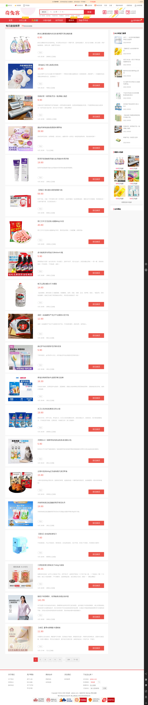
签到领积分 (136, 20)
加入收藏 (93, 685)
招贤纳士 (11, 682)
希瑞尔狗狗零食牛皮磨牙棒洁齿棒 (51, 377)
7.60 (40, 537)
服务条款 (11, 685)
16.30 (40, 381)
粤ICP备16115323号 (64, 696)
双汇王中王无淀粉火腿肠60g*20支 (51, 221)
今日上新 (23, 19)
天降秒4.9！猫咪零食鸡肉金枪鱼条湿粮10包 (54, 440)
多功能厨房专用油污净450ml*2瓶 (50, 252)
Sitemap (88, 693)
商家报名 (48, 679)
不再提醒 (93, 2)
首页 (10, 20)
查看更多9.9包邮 (127, 202)
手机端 (26, 5)
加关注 (9, 5)
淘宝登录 (98, 5)
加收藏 (19, 5)
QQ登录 (88, 5)
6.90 (40, 37)
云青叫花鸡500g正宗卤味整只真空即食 (52, 471)
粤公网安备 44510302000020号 (80, 696)
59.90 (40, 193)
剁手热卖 (59, 20)
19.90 (40, 162)
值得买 (73, 19)
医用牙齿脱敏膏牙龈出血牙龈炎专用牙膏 (53, 159)
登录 (105, 5)
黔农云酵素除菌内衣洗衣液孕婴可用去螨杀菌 (55, 34)
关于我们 (11, 679)
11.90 (40, 631)
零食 (72, 16)
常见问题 (29, 688)
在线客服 (138, 5)
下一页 (76, 659)
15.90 (40, 475)
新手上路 (29, 679)
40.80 (40, 225)
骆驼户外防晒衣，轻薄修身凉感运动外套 (53, 596)
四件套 (67, 16)
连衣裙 (48, 16)
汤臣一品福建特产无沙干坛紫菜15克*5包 (53, 315)
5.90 (40, 256)
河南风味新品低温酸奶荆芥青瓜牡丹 (51, 503)
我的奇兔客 (119, 5)
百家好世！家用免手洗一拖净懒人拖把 (52, 96)
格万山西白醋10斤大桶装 (47, 284)
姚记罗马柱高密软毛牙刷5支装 (49, 346)
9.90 (40, 100)
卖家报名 (129, 5)
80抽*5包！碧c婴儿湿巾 (130, 137)
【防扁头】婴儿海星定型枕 (48, 65)
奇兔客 (12, 13)
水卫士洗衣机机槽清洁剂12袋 (49, 409)
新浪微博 (67, 679)
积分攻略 (29, 682)
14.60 (40, 287)
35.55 (40, 569)
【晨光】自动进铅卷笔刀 (47, 534)
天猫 (40, 52)
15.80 (40, 68)
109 (68, 659)
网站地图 (94, 693)
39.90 (40, 131)
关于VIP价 (30, 685)
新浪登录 (79, 5)
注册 (110, 5)
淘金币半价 (84, 19)
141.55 (41, 600)
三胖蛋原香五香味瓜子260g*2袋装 (51, 565)
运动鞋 (78, 16)
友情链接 (48, 682)
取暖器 (61, 16)
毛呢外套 (55, 16)
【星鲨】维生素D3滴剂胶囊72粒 (50, 190)
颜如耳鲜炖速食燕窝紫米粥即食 (50, 127)
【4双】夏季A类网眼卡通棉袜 (49, 628)
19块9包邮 (47, 20)
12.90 (40, 318)
